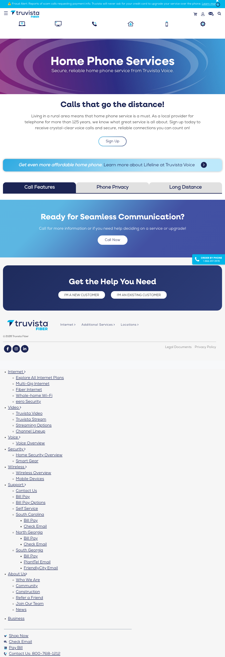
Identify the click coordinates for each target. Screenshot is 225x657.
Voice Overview (30, 444)
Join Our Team (30, 604)
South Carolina (30, 515)
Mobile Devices (30, 479)
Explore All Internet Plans (40, 378)
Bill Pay (23, 497)
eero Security (28, 402)
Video (14, 408)
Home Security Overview (39, 455)
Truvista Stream (31, 420)
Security (17, 449)
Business (16, 619)
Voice (14, 438)
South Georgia (29, 551)
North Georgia (29, 533)
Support (17, 485)
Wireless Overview (33, 473)
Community (27, 586)
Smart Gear (27, 461)
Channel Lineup (30, 432)
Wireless (17, 467)
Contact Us (26, 491)
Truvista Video (29, 414)
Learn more (209, 4)
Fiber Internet (29, 390)
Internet (17, 372)
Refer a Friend (29, 598)
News (21, 610)
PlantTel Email (37, 562)
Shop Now (16, 636)
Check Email (35, 527)
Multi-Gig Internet (32, 384)
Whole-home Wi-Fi (34, 396)
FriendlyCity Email (41, 568)
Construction (28, 592)
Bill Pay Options (30, 503)
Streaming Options (34, 426)
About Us (17, 574)
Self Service (27, 509)
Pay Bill (13, 648)
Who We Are (28, 580)
